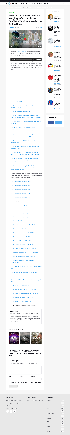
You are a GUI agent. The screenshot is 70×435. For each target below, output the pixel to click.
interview (11, 12)
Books (48, 405)
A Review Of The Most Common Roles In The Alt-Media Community (57, 67)
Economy (48, 408)
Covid (29, 305)
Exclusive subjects (14, 1)
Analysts (28, 3)
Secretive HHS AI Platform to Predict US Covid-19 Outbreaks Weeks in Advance (25, 338)
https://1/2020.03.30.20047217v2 (25, 217)
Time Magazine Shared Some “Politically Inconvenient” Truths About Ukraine (57, 78)
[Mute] (36, 59)
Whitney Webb (11, 27)
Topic (33, 3)
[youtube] (63, 1)
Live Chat (7, 1)
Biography (49, 400)
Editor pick (49, 410)
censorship (23, 305)
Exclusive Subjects (50, 413)
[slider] (24, 59)
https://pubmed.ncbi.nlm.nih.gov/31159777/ (20, 197)
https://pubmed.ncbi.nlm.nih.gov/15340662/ (20, 189)
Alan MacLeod (56, 34)
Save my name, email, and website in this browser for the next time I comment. (25, 383)
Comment (11, 364)
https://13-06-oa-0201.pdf (22, 240)
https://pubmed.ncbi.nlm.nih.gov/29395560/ (20, 181)
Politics (48, 426)
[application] (26, 59)
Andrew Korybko (57, 70)
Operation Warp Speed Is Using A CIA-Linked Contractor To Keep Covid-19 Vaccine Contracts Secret (36, 338)
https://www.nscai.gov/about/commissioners (20, 111)
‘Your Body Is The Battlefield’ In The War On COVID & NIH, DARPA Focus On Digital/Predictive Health (14, 338)
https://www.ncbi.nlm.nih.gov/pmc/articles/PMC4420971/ (23, 205)
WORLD (48, 431)
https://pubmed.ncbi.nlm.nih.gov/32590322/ (20, 185)
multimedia (39, 3)
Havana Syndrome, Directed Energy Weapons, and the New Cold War (57, 29)
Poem (48, 423)
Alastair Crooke (57, 108)
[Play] (12, 59)
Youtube (33, 305)
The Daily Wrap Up (21, 51)
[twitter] (61, 1)
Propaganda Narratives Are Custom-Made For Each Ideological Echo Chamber (58, 42)
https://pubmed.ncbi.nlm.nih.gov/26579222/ (20, 193)
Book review (49, 403)
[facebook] (51, 122)
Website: (33, 376)
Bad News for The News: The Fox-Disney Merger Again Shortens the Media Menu (57, 91)
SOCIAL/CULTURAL (50, 429)
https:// (22, 221)
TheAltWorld (13, 3)
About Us (46, 3)
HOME (7, 7)
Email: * (21, 376)
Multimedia (11, 7)
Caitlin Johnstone (57, 46)
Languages (49, 418)
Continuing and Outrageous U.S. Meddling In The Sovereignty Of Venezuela (57, 17)
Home (22, 3)
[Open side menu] (6, 3)
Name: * (10, 376)
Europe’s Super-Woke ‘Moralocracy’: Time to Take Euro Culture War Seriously (58, 104)
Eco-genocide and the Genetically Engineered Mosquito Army (57, 55)
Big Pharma (18, 305)
